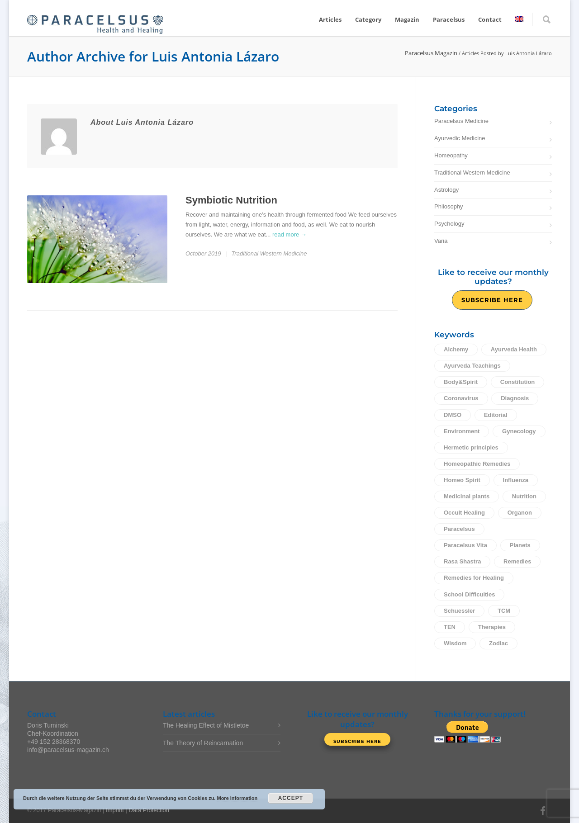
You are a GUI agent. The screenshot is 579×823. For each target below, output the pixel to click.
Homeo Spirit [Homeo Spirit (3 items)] (462, 480)
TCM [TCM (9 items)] (504, 610)
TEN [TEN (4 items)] (450, 627)
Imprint (115, 810)
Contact (490, 20)
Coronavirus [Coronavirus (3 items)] (461, 398)
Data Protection (148, 810)
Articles (330, 20)
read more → (289, 234)
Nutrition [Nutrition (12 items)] (524, 496)
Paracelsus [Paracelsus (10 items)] (459, 528)
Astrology (446, 189)
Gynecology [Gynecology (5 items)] (519, 431)
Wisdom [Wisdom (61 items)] (455, 643)
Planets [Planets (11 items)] (520, 545)
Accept (290, 798)
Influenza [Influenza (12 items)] (515, 480)
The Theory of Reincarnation (203, 743)
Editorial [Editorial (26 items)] (496, 415)
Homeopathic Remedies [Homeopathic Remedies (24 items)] (477, 463)
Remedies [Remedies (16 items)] (517, 561)
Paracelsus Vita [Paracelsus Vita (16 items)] (465, 545)
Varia (440, 240)
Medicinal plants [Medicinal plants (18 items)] (466, 496)
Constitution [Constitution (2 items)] (517, 381)
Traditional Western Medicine (269, 253)
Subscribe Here (492, 299)
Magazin (407, 20)
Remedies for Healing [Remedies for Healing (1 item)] (474, 577)
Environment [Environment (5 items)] (461, 431)
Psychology (449, 223)
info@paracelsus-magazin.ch (68, 749)
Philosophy (448, 206)
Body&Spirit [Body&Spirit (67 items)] (461, 381)
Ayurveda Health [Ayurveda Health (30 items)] (514, 349)
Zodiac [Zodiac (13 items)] (498, 643)
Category (368, 20)
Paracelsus (449, 20)
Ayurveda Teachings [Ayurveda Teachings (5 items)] (472, 365)
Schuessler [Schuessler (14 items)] (459, 610)
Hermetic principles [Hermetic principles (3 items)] (471, 447)
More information (237, 798)
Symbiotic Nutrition (231, 200)
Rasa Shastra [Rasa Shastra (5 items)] (462, 561)
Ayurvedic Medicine (459, 138)
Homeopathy (451, 155)
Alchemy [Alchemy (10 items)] (456, 349)
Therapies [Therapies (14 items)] (492, 627)
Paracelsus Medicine (461, 121)
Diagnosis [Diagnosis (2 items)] (515, 398)
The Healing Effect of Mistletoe (206, 725)
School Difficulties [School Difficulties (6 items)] (469, 594)
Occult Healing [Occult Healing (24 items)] (464, 512)
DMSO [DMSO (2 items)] (452, 415)
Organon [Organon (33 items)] (520, 512)
